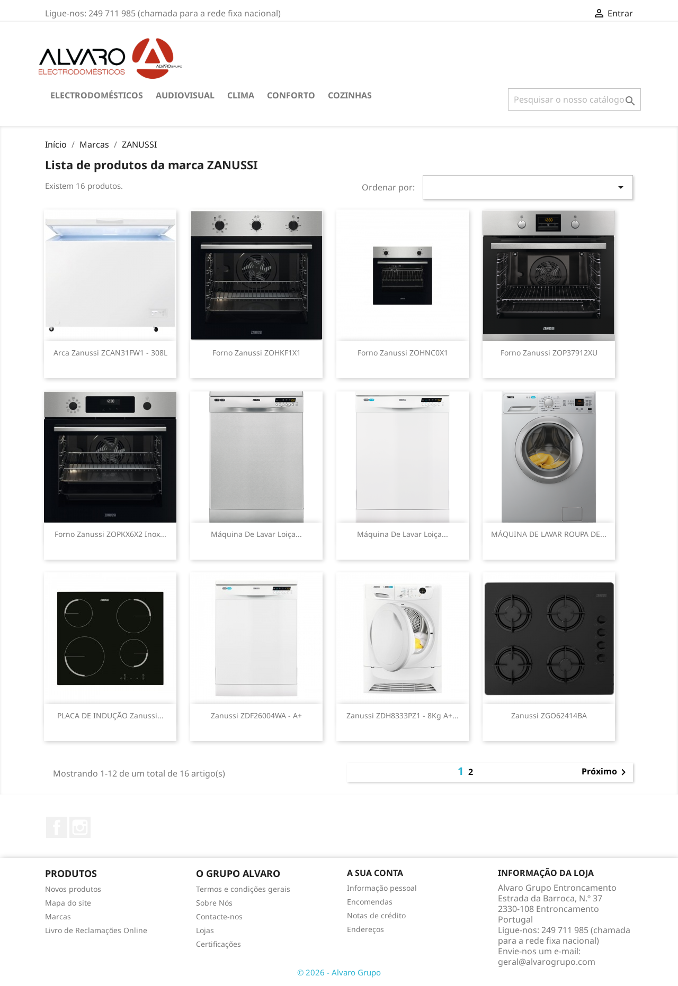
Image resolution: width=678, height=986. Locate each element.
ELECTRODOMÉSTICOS (96, 95)
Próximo (606, 772)
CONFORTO (291, 95)
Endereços (365, 929)
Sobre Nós (214, 903)
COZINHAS (350, 95)
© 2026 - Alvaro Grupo (339, 972)
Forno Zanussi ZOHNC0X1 (403, 353)
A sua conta (375, 873)
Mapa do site (68, 903)
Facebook (56, 827)
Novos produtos (73, 889)
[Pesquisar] (574, 99)
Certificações (218, 944)
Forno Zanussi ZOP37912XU (549, 353)
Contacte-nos (219, 916)
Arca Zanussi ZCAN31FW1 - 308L (110, 353)
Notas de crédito (376, 915)
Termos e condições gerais (243, 889)
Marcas (58, 916)
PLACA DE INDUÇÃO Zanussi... (110, 715)
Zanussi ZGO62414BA (549, 715)
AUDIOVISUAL (185, 95)
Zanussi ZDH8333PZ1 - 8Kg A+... (402, 715)
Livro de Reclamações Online (96, 930)
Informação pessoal (382, 888)
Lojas (205, 930)
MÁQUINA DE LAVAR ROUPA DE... (548, 534)
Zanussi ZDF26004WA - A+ (256, 715)
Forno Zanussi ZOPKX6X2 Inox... (110, 534)
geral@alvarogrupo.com (546, 961)
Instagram (80, 827)
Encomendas (369, 902)
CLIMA (240, 95)
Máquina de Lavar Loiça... (256, 534)
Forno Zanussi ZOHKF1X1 (256, 353)
